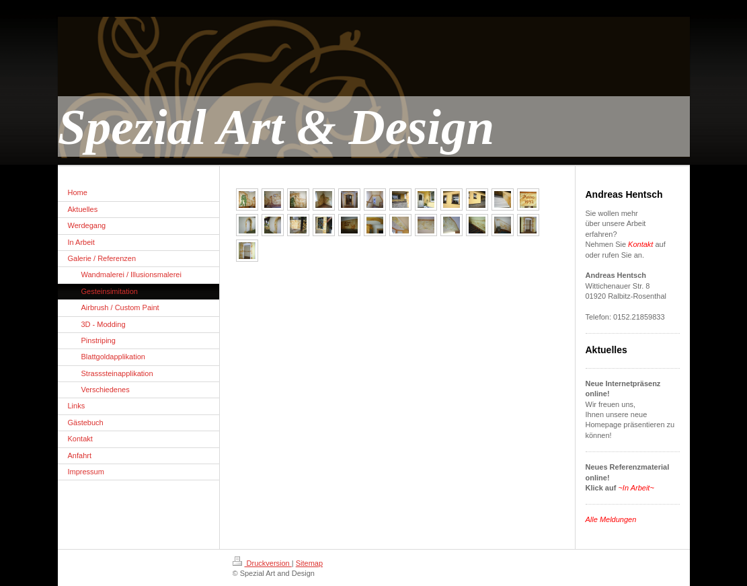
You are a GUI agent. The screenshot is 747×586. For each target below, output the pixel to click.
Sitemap (309, 563)
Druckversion (262, 563)
